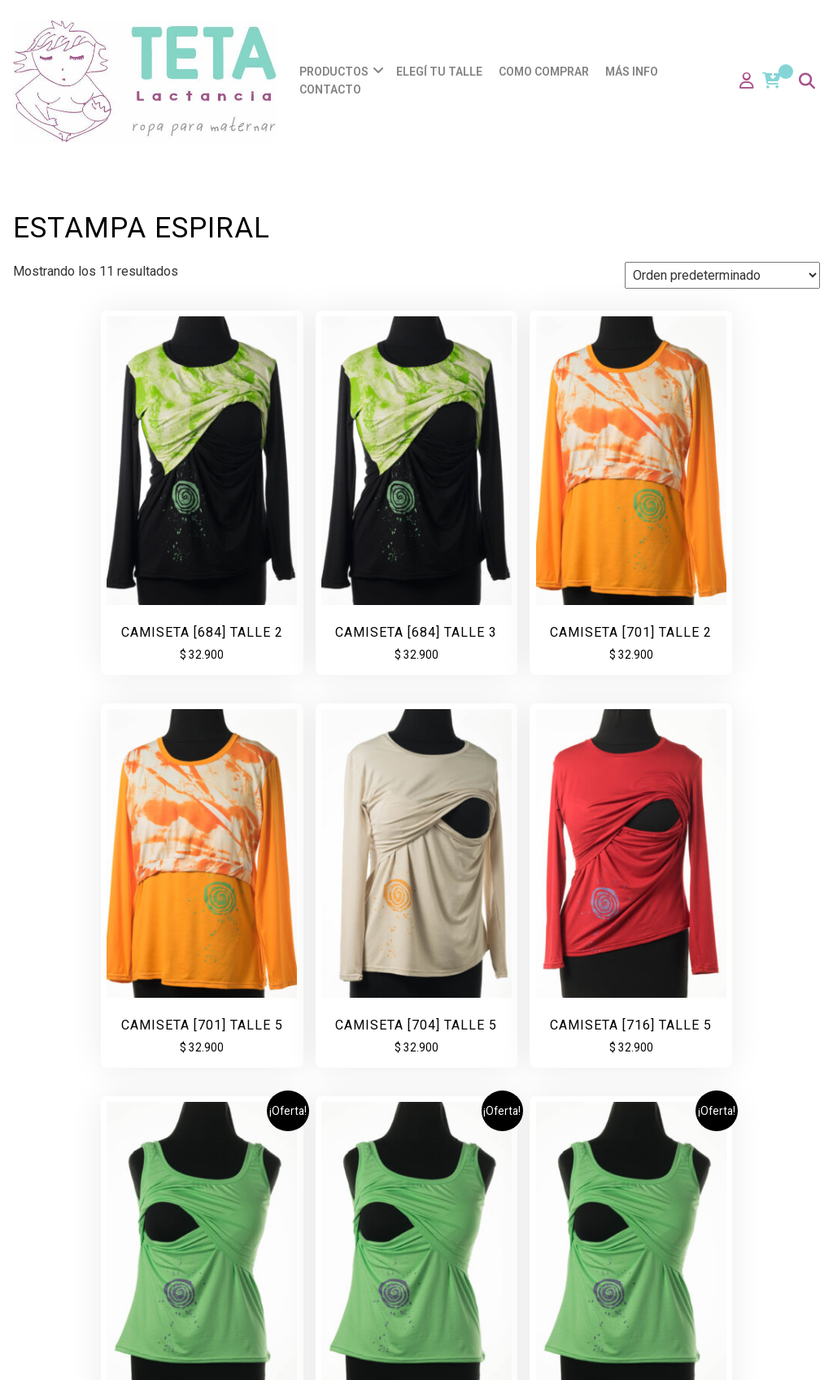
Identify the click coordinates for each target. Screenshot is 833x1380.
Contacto (330, 89)
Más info (631, 71)
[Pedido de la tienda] (722, 275)
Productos (334, 71)
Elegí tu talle (439, 71)
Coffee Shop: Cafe (512, 1351)
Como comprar (544, 71)
